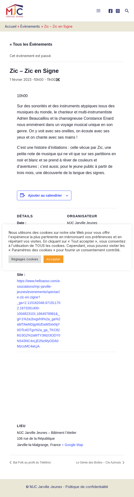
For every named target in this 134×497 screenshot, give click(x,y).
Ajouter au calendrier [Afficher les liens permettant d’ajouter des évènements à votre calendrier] (45, 195)
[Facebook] (110, 11)
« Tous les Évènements (31, 44)
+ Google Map (72, 445)
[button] (127, 11)
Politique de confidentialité (87, 487)
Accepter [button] (53, 259)
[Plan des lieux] (67, 387)
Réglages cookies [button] (24, 259)
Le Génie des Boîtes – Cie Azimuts (99, 462)
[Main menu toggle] (99, 11)
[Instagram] (118, 11)
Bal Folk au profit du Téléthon (31, 462)
